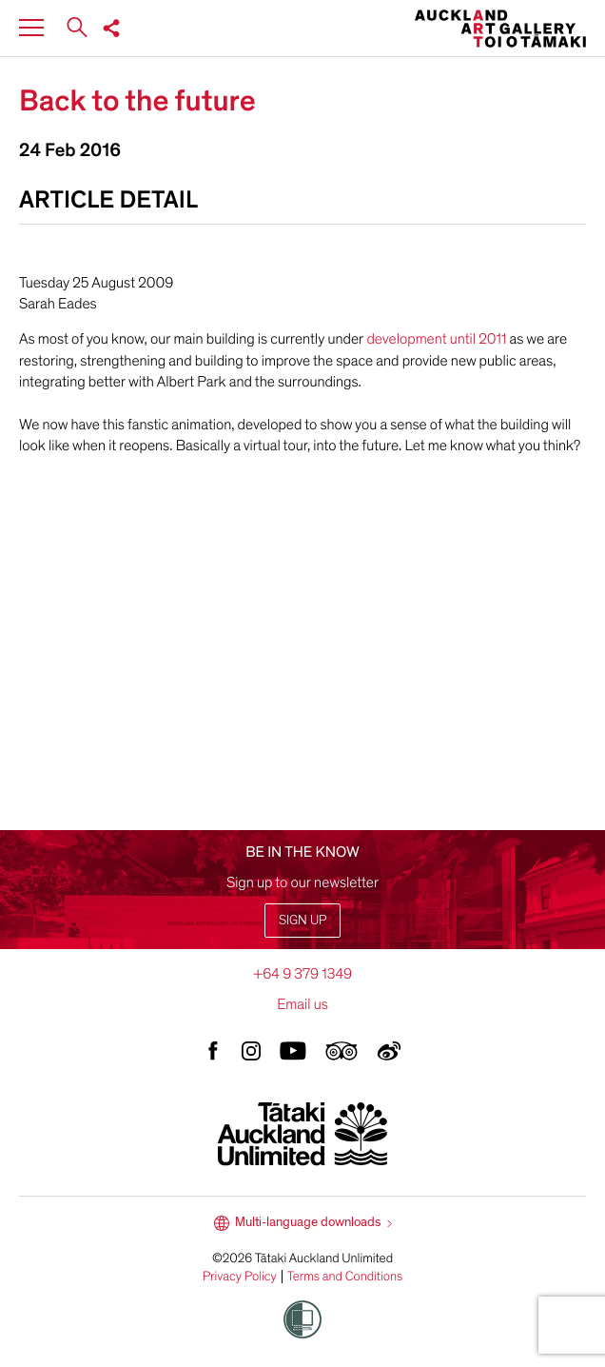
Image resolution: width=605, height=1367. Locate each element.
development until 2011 (437, 338)
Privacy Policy (240, 1276)
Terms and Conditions (345, 1276)
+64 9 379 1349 (302, 973)
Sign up (302, 920)
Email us (302, 1004)
